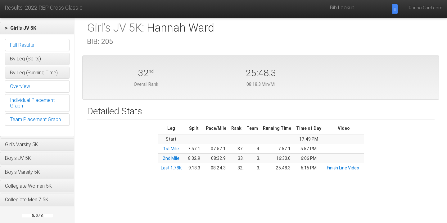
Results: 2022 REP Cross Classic (44, 7)
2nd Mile (171, 158)
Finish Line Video (343, 168)
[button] (37, 28)
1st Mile (171, 148)
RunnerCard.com (425, 8)
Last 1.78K (171, 168)
